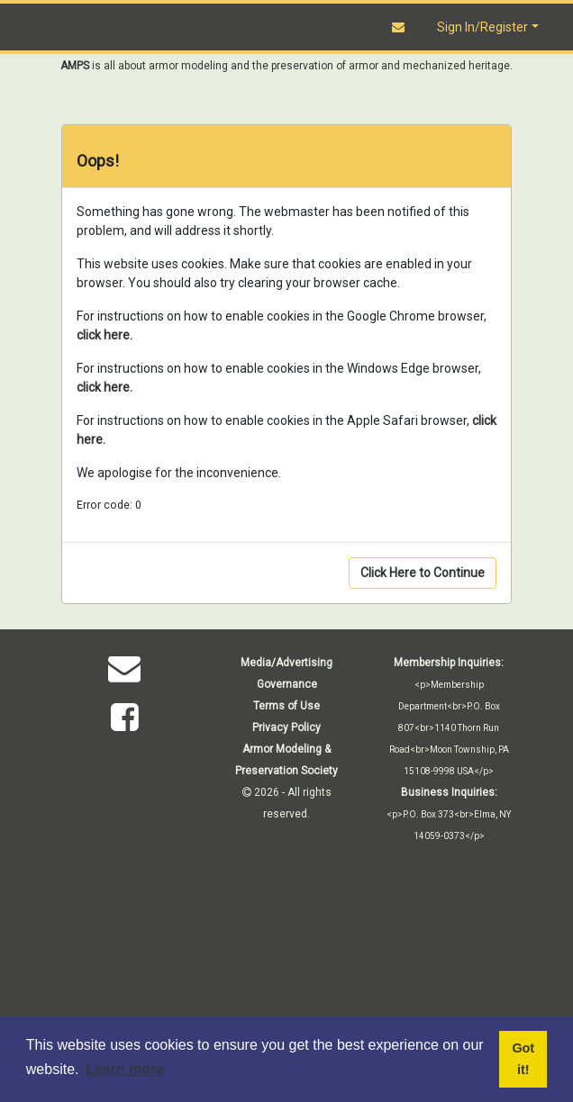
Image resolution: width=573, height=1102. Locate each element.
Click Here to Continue (422, 572)
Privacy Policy (286, 727)
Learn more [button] (125, 1069)
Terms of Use (286, 706)
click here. (104, 335)
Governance (287, 684)
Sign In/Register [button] (482, 27)
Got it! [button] (523, 1059)
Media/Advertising (286, 662)
